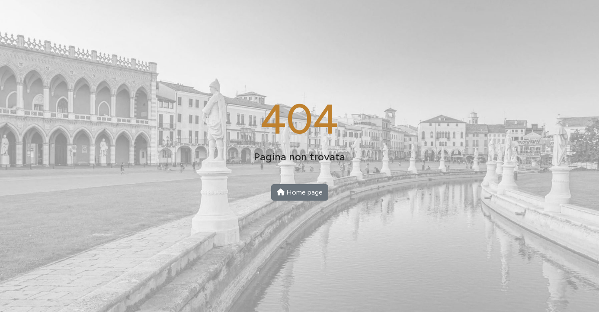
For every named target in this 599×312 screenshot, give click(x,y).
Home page (300, 192)
